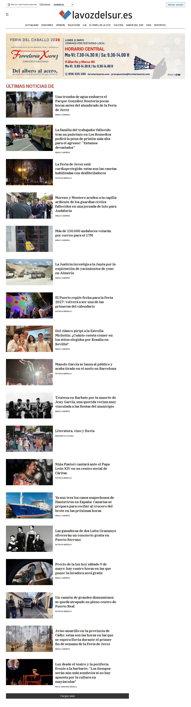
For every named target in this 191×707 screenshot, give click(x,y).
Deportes (160, 25)
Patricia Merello (63, 178)
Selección (74, 25)
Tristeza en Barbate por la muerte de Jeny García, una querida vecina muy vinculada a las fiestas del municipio (85, 401)
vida (148, 25)
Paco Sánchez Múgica (66, 687)
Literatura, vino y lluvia (74, 431)
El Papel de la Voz (100, 25)
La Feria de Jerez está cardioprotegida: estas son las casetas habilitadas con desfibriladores (86, 168)
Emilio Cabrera (62, 115)
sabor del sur (134, 25)
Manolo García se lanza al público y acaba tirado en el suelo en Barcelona (85, 366)
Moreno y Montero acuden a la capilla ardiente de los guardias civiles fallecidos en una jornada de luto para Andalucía (85, 204)
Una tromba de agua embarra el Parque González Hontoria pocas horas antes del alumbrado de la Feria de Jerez (86, 103)
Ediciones (47, 25)
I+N (84, 25)
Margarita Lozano (64, 436)
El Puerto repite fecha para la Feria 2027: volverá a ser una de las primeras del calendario (84, 301)
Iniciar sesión (175, 4)
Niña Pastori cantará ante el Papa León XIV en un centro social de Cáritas (82, 468)
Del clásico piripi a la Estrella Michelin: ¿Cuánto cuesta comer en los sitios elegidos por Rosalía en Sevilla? (84, 337)
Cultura (118, 25)
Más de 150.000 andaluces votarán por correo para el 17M (83, 233)
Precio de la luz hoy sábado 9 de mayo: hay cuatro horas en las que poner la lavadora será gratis (83, 568)
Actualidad (31, 25)
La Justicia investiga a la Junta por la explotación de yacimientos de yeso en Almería (85, 268)
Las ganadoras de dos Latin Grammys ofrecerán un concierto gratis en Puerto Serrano (85, 535)
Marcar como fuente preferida (22, 4)
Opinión (60, 25)
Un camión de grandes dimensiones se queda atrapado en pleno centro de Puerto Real (85, 601)
